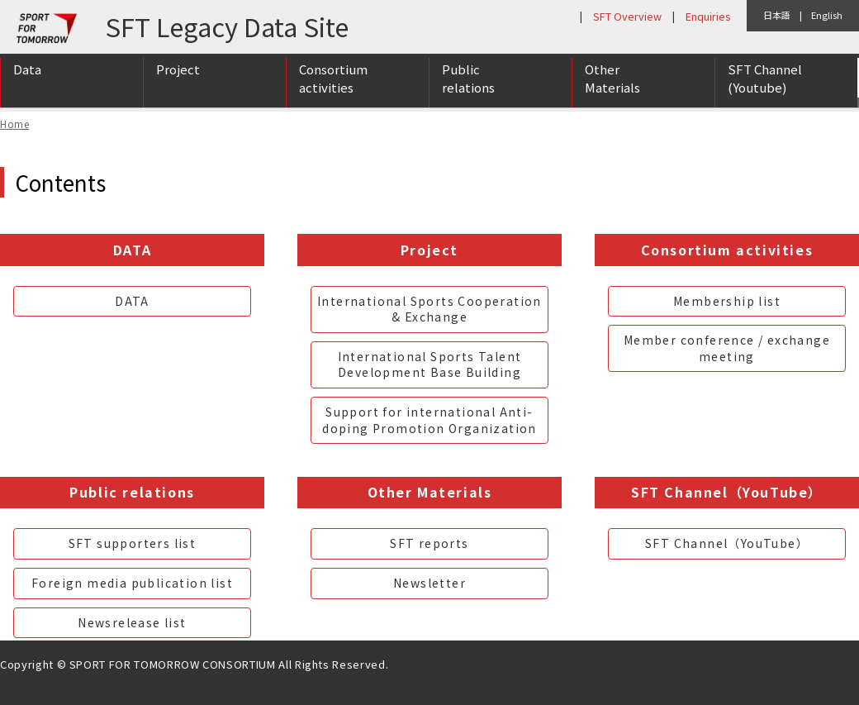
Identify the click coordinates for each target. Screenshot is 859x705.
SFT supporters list (133, 543)
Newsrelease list (132, 622)
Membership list (727, 301)
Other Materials (612, 85)
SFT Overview (627, 16)
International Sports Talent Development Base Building (430, 364)
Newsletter (429, 582)
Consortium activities (333, 85)
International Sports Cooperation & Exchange (429, 309)
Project (178, 75)
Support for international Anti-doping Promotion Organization (429, 419)
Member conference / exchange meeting (727, 347)
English (826, 14)
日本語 (776, 14)
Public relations (468, 85)
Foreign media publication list (132, 582)
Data (27, 75)
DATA (132, 301)
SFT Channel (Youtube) (765, 85)
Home (14, 124)
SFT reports (429, 543)
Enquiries (708, 16)
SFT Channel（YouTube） (727, 543)
